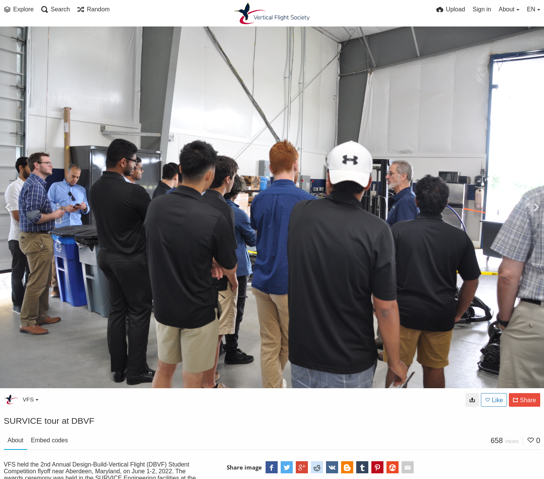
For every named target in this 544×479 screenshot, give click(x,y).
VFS (31, 399)
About (15, 440)
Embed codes (49, 440)
